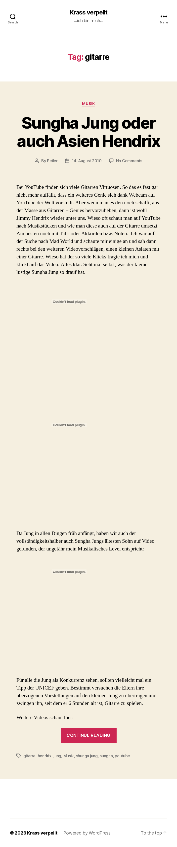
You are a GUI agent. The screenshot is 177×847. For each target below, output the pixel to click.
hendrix (44, 755)
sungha (106, 755)
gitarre (29, 755)
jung (57, 755)
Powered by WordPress (87, 833)
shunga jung (87, 755)
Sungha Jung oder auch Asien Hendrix (88, 132)
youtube (122, 755)
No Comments (129, 160)
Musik (88, 103)
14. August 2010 (87, 160)
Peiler (52, 160)
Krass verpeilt (88, 12)
